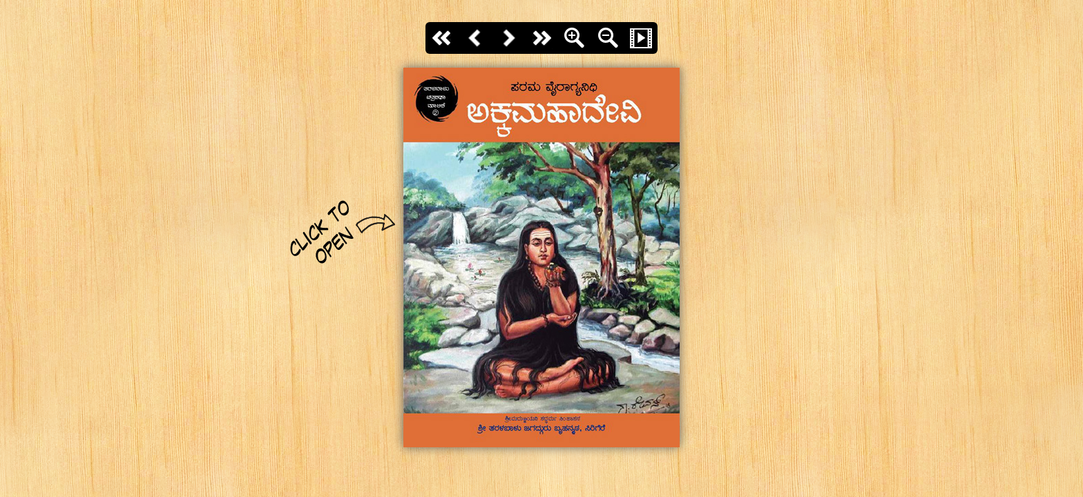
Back (475, 38)
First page (442, 38)
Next (508, 38)
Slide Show (641, 38)
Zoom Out (607, 38)
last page (541, 38)
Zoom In (574, 38)
